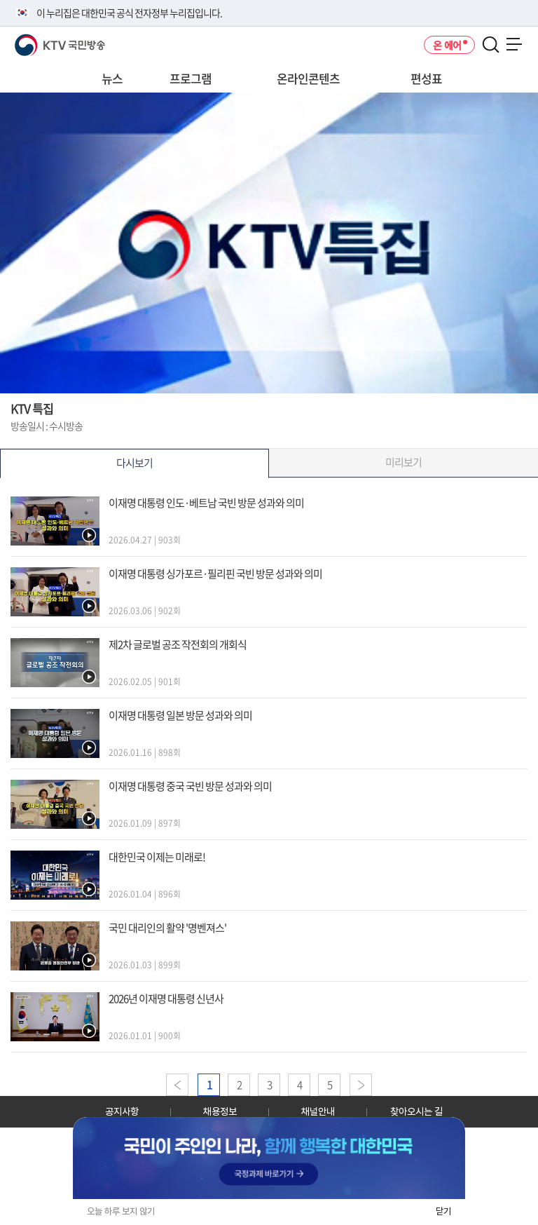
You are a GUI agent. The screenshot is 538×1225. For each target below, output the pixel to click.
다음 (361, 1084)
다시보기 (134, 463)
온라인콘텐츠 (308, 78)
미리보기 (403, 462)
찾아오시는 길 (416, 1111)
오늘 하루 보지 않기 (121, 1211)
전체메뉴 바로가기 (0, 0)
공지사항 (122, 1111)
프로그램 (191, 78)
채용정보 (220, 1111)
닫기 (443, 1211)
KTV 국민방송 (39, 39)
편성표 (426, 78)
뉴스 (112, 78)
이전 (177, 1084)
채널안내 (318, 1111)
